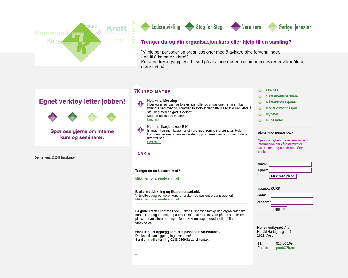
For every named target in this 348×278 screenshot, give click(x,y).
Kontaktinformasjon (281, 108)
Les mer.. (154, 120)
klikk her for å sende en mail (157, 178)
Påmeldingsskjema (281, 102)
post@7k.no (285, 248)
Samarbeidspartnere (282, 96)
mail (151, 240)
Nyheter (272, 114)
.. (136, 253)
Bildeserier (274, 120)
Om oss (272, 90)
